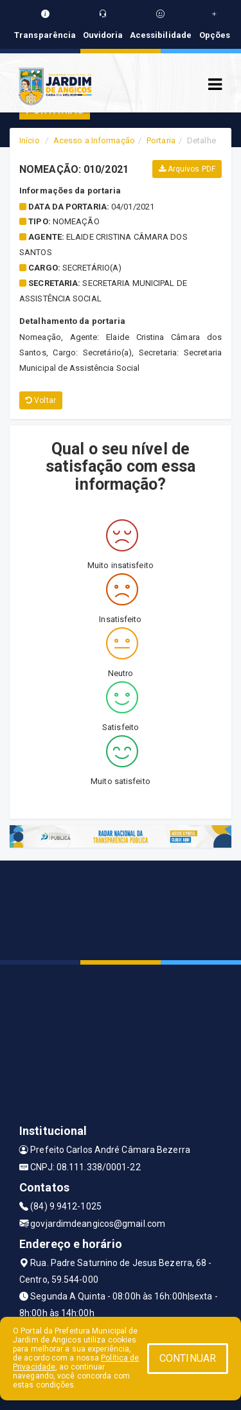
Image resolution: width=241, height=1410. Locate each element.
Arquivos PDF (187, 169)
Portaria (161, 140)
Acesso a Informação (94, 140)
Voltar (41, 400)
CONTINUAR (187, 1358)
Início (29, 140)
